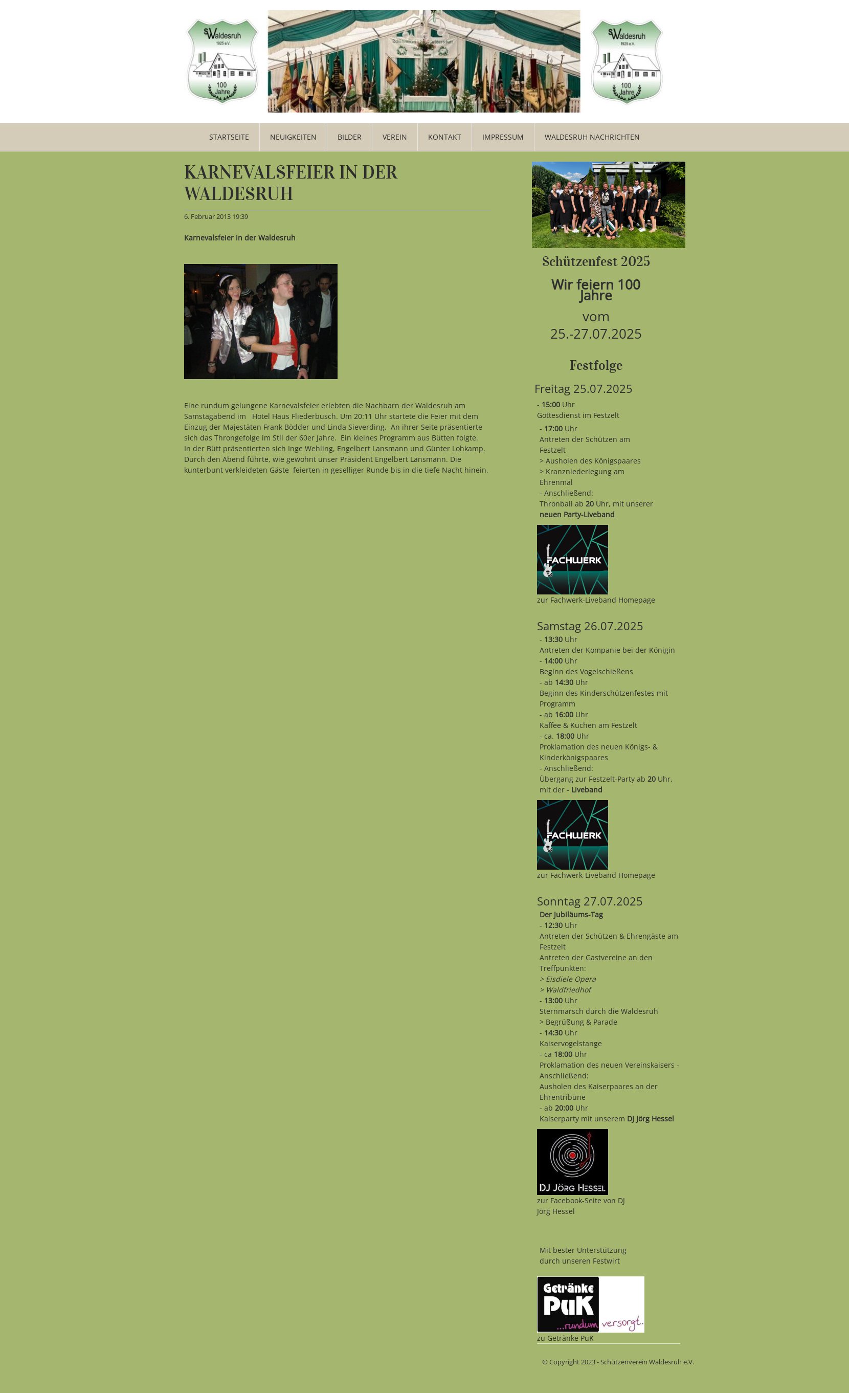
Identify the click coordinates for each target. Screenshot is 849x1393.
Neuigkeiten (293, 137)
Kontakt (444, 137)
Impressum (503, 137)
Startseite (229, 137)
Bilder (350, 137)
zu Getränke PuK (565, 1338)
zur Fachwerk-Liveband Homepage (596, 600)
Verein (395, 137)
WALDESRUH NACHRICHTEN (592, 137)
